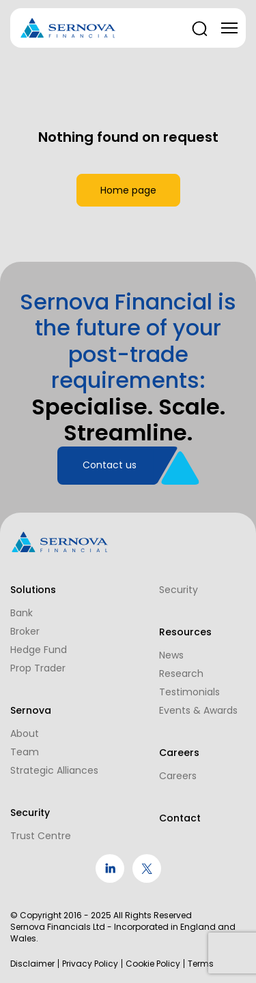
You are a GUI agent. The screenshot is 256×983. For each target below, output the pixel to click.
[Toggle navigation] (229, 27)
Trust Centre (40, 836)
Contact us (110, 465)
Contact (180, 818)
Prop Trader (38, 668)
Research (181, 673)
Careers (178, 776)
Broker (25, 631)
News (171, 655)
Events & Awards (198, 710)
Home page (128, 190)
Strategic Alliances (54, 770)
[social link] (110, 879)
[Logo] (68, 28)
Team (24, 752)
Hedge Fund (38, 649)
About (24, 733)
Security (178, 589)
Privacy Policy (90, 963)
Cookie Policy (153, 963)
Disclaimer (32, 963)
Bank (21, 613)
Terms (201, 963)
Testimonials (189, 692)
